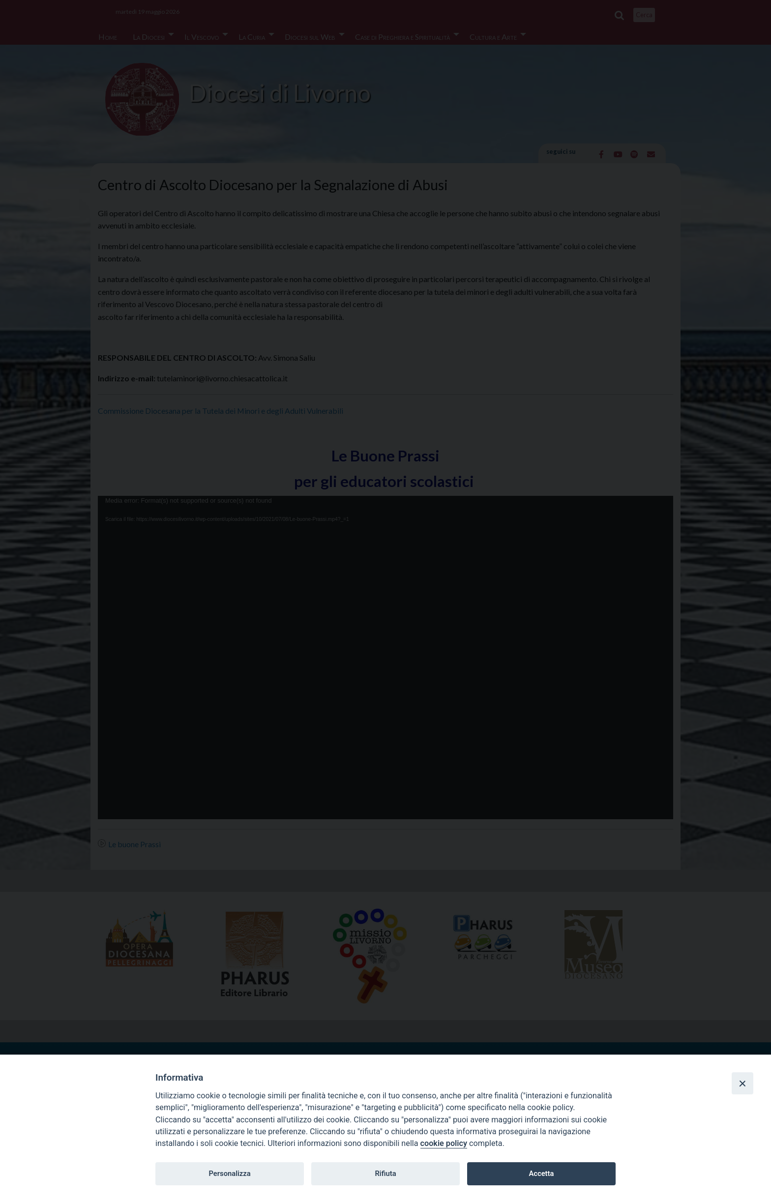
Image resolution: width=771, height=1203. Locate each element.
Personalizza (229, 1173)
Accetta (541, 1173)
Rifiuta (385, 1173)
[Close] (742, 1083)
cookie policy (443, 1143)
